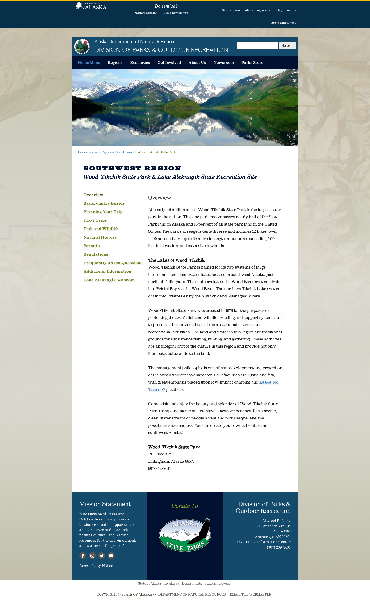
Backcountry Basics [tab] (104, 203)
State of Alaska (90, 8)
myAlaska (265, 10)
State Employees (283, 22)
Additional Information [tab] (107, 271)
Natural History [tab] (100, 237)
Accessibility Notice (96, 565)
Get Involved (169, 62)
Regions (115, 62)
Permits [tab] (92, 246)
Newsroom (224, 62)
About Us (197, 62)
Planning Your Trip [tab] (103, 211)
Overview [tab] (93, 194)
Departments (286, 10)
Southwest (125, 152)
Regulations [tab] (96, 254)
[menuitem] (89, 62)
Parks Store (252, 62)
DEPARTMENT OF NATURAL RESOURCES (192, 594)
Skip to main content (237, 10)
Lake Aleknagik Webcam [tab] (109, 280)
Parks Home (87, 152)
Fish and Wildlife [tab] (101, 229)
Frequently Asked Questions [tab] (113, 263)
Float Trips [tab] (95, 220)
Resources (140, 62)
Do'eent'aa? (166, 6)
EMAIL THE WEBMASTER (250, 594)
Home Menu (89, 62)
